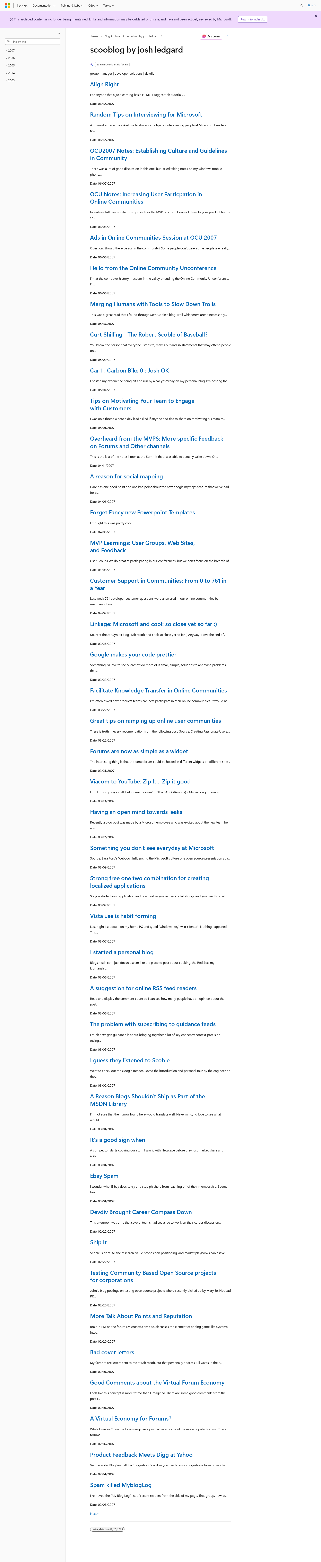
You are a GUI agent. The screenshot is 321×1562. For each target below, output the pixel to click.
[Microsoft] (7, 5)
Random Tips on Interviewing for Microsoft (146, 114)
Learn (94, 36)
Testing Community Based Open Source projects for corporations (153, 1276)
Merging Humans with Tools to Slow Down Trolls (153, 303)
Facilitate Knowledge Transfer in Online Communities (158, 690)
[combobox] (32, 41)
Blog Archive (112, 36)
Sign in (311, 5)
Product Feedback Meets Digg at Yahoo (141, 1454)
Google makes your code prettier (133, 654)
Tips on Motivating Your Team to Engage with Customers (142, 404)
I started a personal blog (122, 952)
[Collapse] (59, 33)
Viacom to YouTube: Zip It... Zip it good (140, 781)
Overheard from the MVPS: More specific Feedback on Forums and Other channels (156, 441)
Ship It (98, 1242)
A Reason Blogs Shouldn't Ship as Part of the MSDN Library (147, 1099)
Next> (94, 1513)
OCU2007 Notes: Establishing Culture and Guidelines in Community (158, 154)
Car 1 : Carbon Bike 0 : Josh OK (129, 370)
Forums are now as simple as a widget (139, 751)
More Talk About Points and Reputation (141, 1316)
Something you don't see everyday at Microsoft (152, 847)
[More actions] (227, 36)
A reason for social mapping (126, 476)
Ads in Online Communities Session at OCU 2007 (153, 237)
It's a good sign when (117, 1139)
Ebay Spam (104, 1175)
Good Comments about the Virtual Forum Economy (157, 1382)
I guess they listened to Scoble (130, 1060)
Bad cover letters (112, 1352)
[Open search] (302, 5)
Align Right (104, 84)
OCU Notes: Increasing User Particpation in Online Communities (146, 197)
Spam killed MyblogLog (121, 1484)
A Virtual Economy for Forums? (130, 1418)
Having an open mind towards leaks (136, 811)
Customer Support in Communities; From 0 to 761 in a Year (158, 584)
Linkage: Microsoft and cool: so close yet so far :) (153, 623)
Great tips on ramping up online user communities (155, 720)
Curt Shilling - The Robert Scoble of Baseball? (149, 334)
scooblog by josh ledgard (142, 36)
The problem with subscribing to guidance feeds (153, 1024)
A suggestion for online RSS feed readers (143, 988)
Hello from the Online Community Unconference (153, 268)
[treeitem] (32, 50)
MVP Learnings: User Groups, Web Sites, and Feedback (142, 546)
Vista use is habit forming (123, 915)
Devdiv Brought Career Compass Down (141, 1211)
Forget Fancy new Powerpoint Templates (142, 512)
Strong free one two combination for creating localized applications (149, 881)
